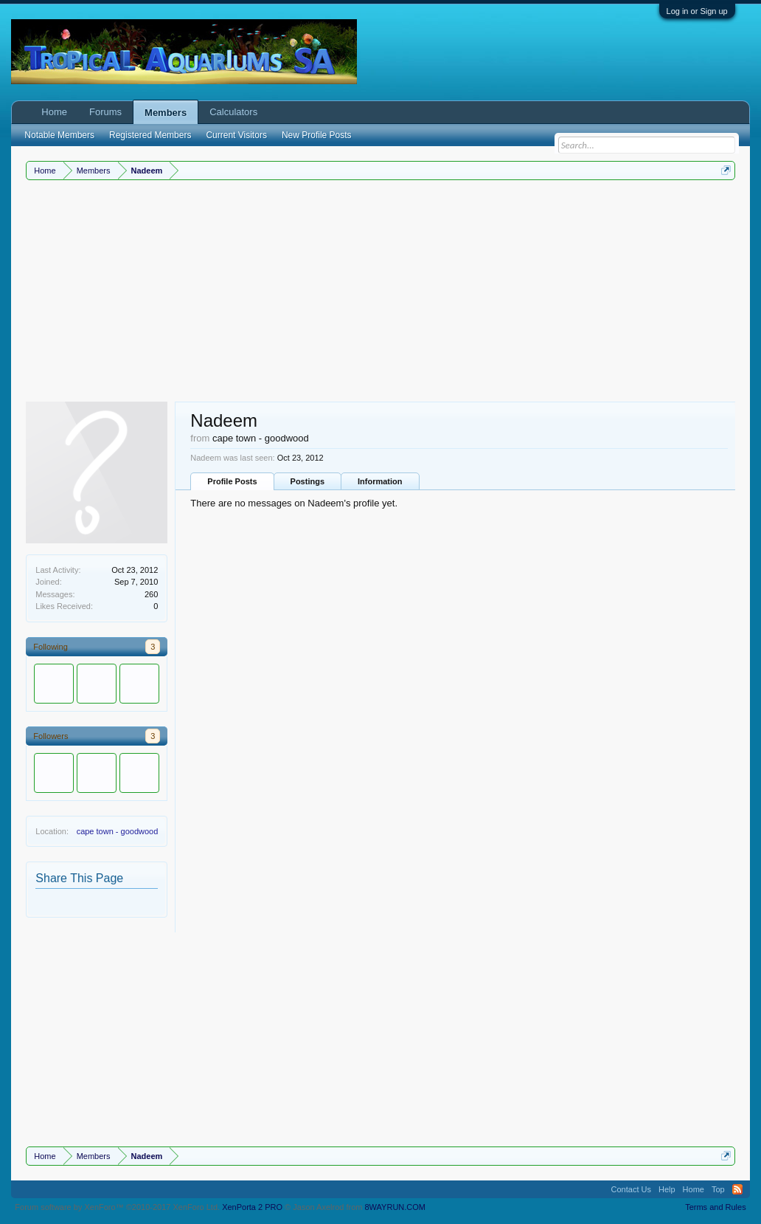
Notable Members (59, 135)
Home (54, 111)
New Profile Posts (317, 135)
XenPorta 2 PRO (252, 1207)
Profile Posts (232, 481)
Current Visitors (236, 135)
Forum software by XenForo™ (117, 1207)
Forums (105, 111)
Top (718, 1189)
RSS (737, 1189)
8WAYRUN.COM (395, 1207)
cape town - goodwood (118, 831)
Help (667, 1189)
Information (380, 481)
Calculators (233, 111)
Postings (307, 481)
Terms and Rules (715, 1207)
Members (166, 112)
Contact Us (631, 1189)
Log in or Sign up (697, 11)
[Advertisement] (381, 291)
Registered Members (150, 135)
